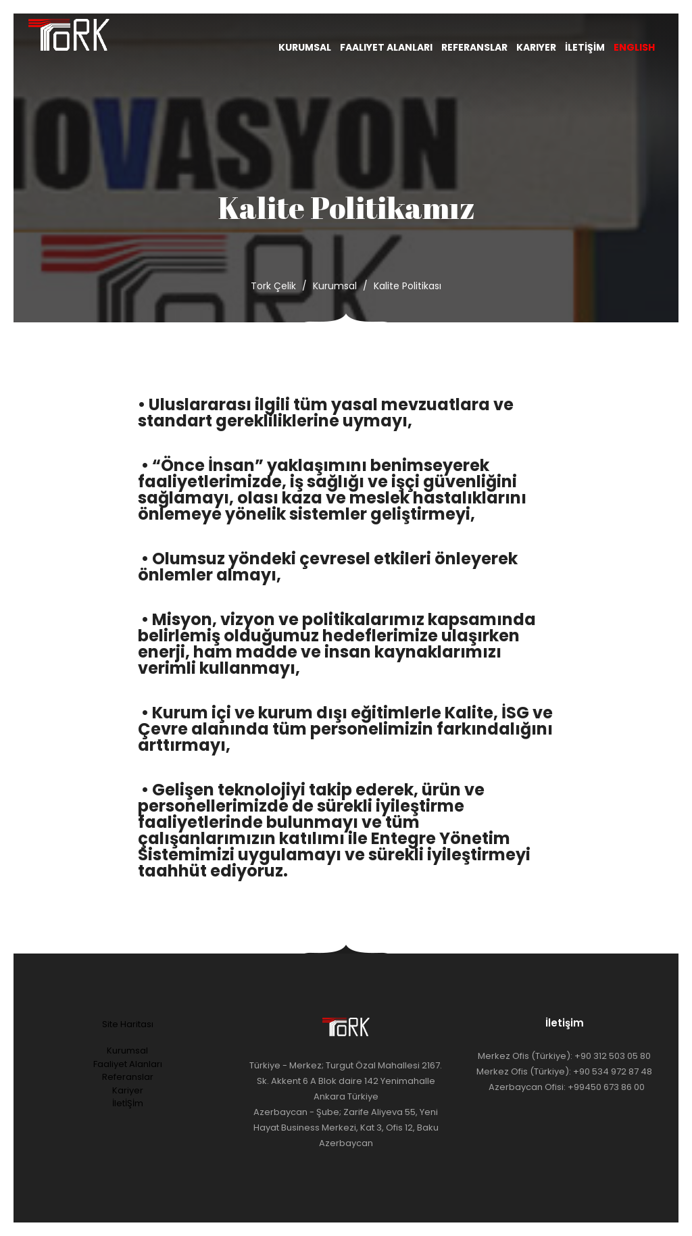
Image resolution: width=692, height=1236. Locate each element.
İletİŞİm (127, 1103)
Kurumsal (304, 47)
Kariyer (536, 47)
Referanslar (474, 47)
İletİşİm (585, 47)
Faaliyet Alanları (386, 47)
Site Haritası (127, 1024)
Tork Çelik (273, 286)
